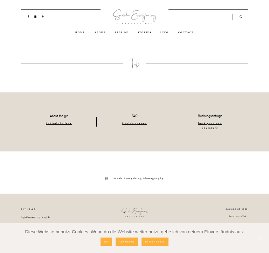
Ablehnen (126, 241)
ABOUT (100, 32)
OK (106, 241)
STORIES (144, 32)
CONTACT (186, 32)
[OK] (260, 238)
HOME (80, 32)
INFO (164, 32)
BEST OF (122, 32)
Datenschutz (155, 241)
